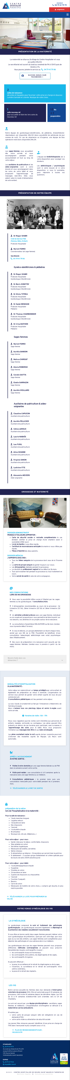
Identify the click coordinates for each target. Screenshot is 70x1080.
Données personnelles (44, 1074)
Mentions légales (24, 1074)
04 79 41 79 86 (18, 259)
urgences (60, 9)
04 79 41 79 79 (60, 5)
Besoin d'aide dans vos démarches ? (36, 659)
